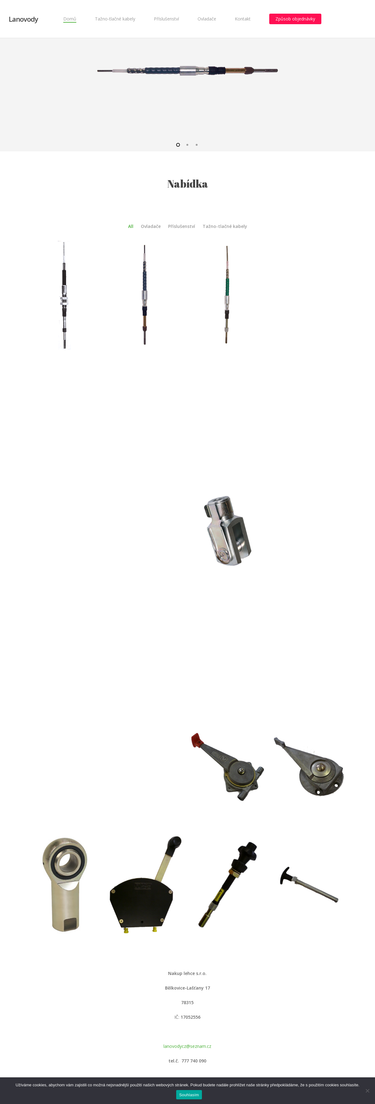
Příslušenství (181, 226)
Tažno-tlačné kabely (225, 226)
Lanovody (23, 19)
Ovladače (151, 226)
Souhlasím (189, 1095)
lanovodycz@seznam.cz (187, 1046)
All (130, 226)
